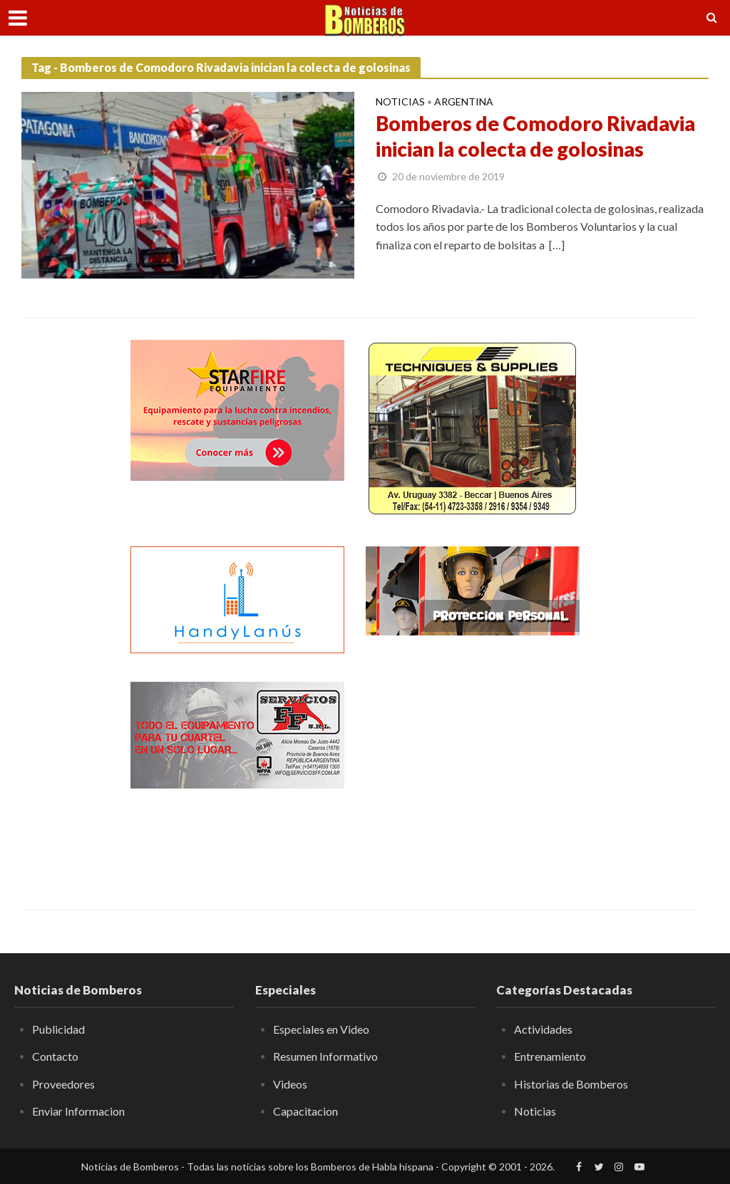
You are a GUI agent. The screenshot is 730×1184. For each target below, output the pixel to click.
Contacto (55, 1056)
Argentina (463, 102)
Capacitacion (305, 1111)
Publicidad (58, 1029)
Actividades (543, 1029)
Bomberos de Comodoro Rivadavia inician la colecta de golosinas (535, 136)
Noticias (400, 102)
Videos (290, 1084)
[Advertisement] (473, 771)
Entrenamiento (550, 1056)
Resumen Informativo (325, 1056)
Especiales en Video (321, 1029)
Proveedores (63, 1084)
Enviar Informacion (78, 1111)
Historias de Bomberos (571, 1084)
